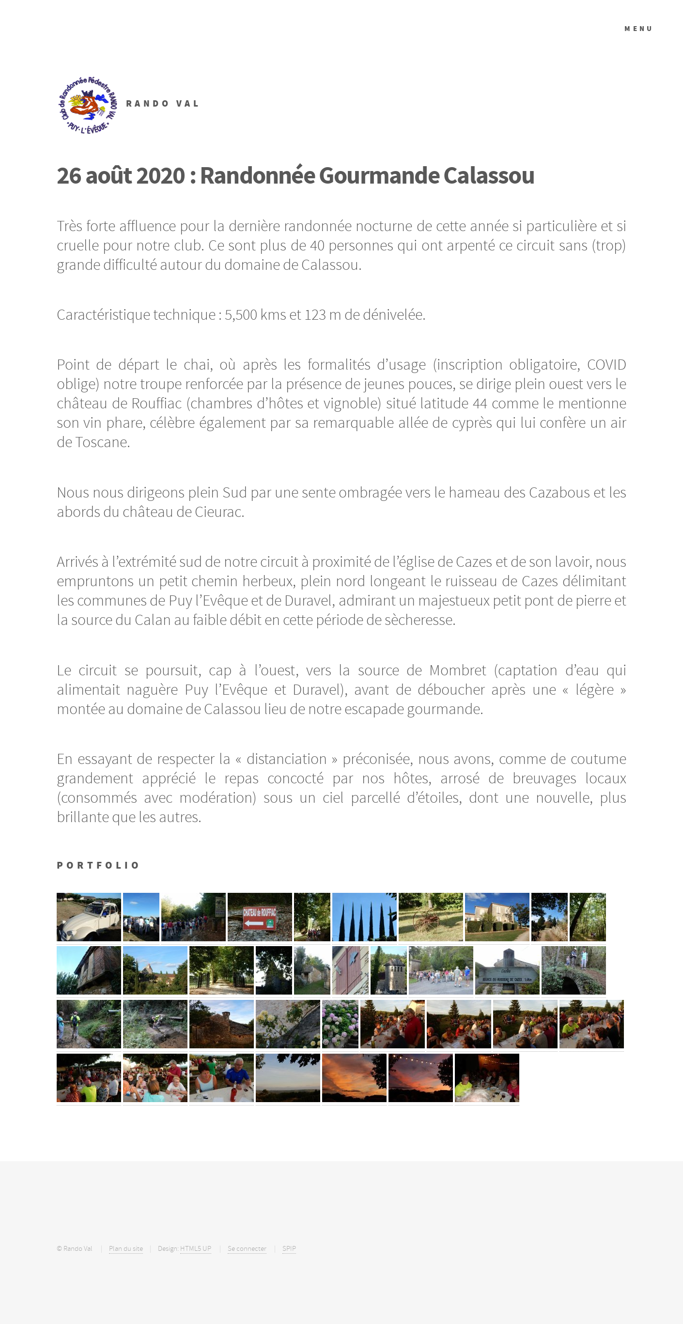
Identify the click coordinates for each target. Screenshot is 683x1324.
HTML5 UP (195, 1248)
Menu (639, 28)
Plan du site (126, 1248)
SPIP (289, 1248)
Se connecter (247, 1248)
